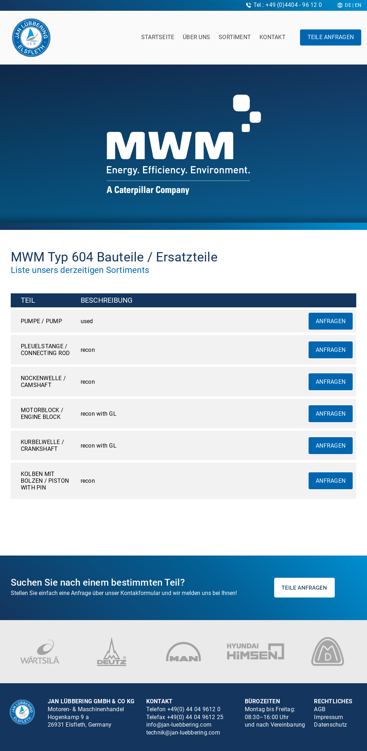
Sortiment (235, 37)
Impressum (328, 717)
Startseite (157, 37)
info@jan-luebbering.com (178, 724)
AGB (319, 709)
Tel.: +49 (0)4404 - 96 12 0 (287, 4)
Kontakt (272, 37)
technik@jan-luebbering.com (183, 732)
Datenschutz (330, 724)
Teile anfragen (331, 37)
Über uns (196, 37)
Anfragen (330, 321)
